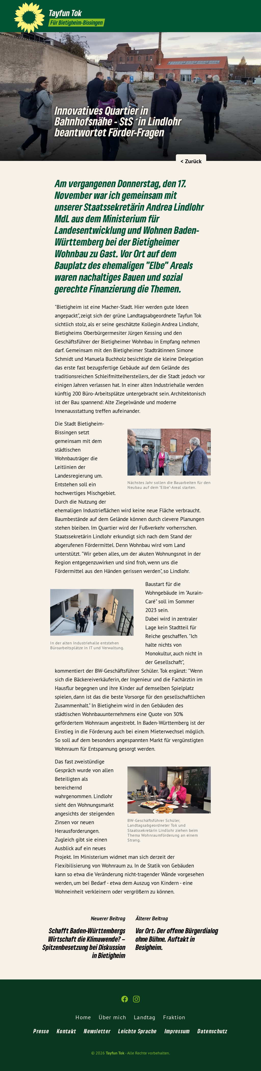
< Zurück (191, 161)
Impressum (177, 1031)
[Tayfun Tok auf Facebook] (237, 7)
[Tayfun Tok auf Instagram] (244, 7)
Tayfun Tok (115, 1053)
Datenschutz (212, 1031)
